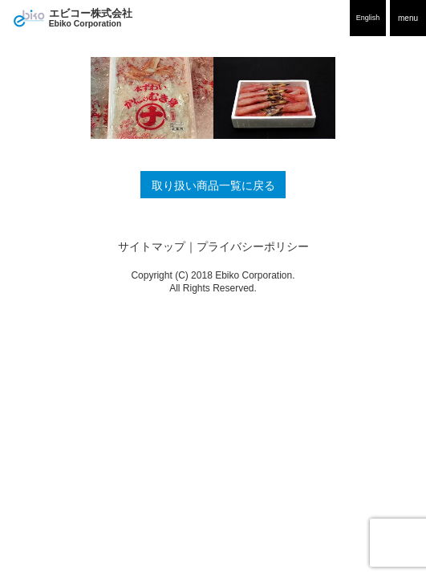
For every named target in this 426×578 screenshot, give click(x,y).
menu (408, 18)
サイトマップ (151, 247)
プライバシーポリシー (253, 247)
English (368, 18)
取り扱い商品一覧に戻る (213, 186)
